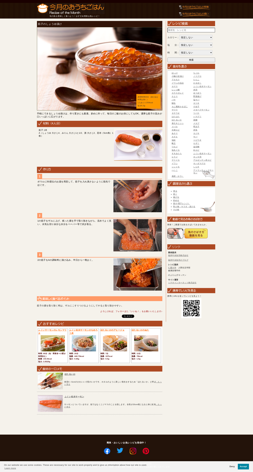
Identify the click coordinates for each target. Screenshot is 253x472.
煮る (175, 191)
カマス (175, 86)
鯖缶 (174, 103)
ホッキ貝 (197, 157)
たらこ (196, 80)
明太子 (196, 127)
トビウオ (197, 140)
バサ (174, 100)
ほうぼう (197, 93)
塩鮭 (174, 140)
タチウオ (176, 113)
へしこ (175, 170)
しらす (196, 167)
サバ (195, 137)
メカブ (196, 123)
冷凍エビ (176, 130)
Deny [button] (232, 466)
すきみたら (177, 153)
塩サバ (196, 100)
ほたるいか (70, 374)
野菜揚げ (197, 96)
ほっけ (175, 73)
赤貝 (195, 90)
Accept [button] (243, 466)
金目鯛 (196, 147)
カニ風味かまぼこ (180, 107)
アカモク (176, 80)
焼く (175, 194)
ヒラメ (175, 157)
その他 (176, 210)
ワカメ (175, 147)
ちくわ (196, 73)
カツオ (196, 103)
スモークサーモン (201, 110)
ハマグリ (197, 117)
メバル (175, 127)
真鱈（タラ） (178, 176)
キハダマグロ (199, 163)
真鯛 (195, 120)
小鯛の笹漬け (178, 76)
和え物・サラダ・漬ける (184, 207)
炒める (176, 200)
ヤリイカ (176, 160)
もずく (196, 143)
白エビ (196, 150)
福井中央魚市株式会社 (178, 255)
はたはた (176, 117)
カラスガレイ (178, 93)
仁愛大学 (172, 268)
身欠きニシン (178, 123)
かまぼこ (197, 83)
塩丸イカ (176, 150)
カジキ (196, 133)
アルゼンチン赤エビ (202, 160)
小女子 (196, 107)
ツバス (196, 113)
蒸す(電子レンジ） (181, 203)
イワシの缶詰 (178, 83)
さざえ (175, 137)
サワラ (175, 110)
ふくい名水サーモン (74, 396)
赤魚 (195, 130)
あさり (175, 133)
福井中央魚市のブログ (178, 260)
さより (175, 96)
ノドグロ (197, 76)
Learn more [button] (10, 468)
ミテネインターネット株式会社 (182, 283)
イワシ (175, 163)
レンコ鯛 (176, 90)
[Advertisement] (94, 425)
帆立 (174, 143)
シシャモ (176, 167)
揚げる (176, 197)
